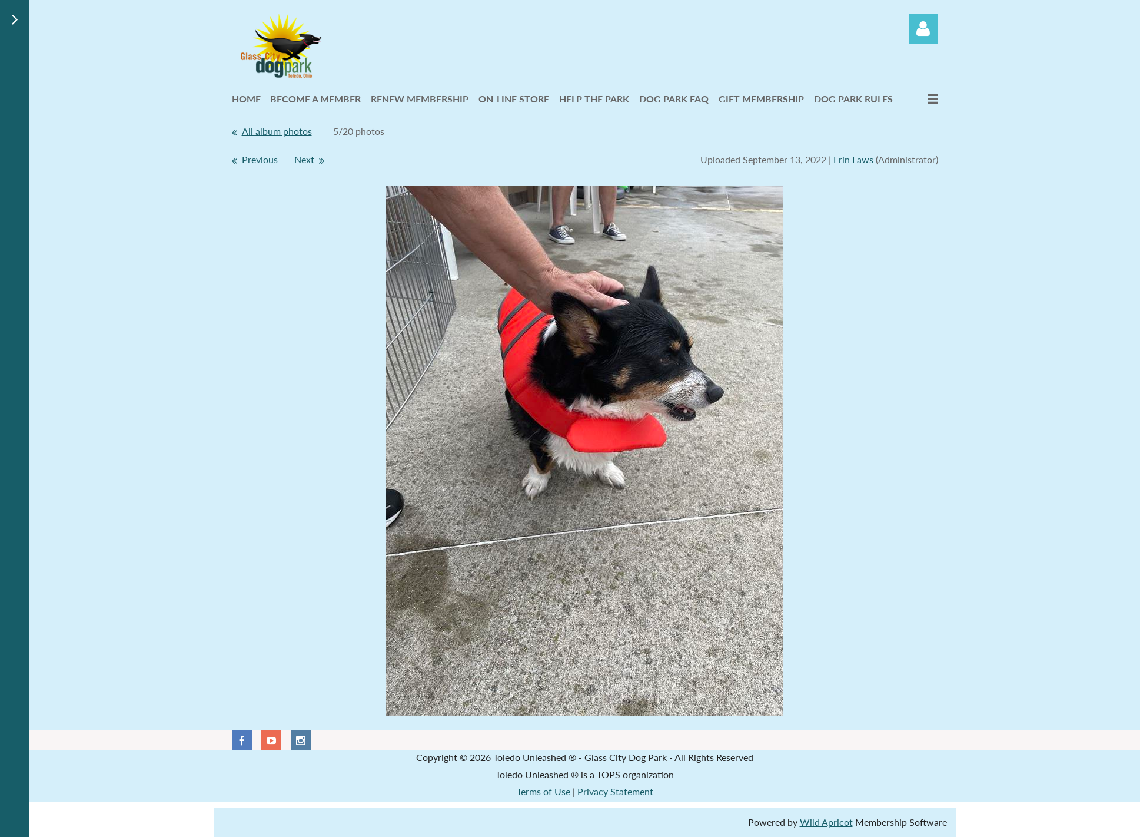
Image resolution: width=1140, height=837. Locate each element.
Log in (923, 29)
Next (304, 159)
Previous (260, 159)
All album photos (277, 131)
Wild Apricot (826, 822)
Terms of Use (543, 791)
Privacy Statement (615, 791)
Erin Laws (853, 159)
